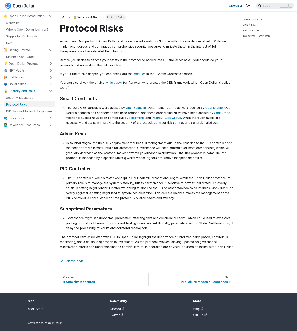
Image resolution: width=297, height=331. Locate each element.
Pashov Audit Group (166, 118)
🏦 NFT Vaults (14, 70)
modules (139, 74)
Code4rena (222, 113)
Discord (117, 309)
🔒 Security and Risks (19, 91)
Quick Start (35, 309)
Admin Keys (250, 24)
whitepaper (114, 82)
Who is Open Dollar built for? (27, 29)
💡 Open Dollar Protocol (21, 63)
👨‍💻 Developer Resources (22, 125)
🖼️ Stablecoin (14, 77)
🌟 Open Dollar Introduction (24, 16)
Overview (13, 23)
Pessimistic (137, 118)
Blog (198, 309)
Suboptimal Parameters (256, 35)
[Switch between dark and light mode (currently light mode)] (248, 6)
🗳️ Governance (15, 84)
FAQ (9, 43)
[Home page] (63, 17)
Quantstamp (214, 108)
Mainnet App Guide (20, 57)
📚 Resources (14, 118)
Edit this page (72, 261)
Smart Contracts (252, 19)
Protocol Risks (16, 104)
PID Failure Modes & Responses (29, 111)
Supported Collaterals (22, 36)
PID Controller (251, 30)
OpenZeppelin (136, 108)
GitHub (235, 6)
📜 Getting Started (17, 50)
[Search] (275, 6)
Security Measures (19, 98)
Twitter (116, 315)
